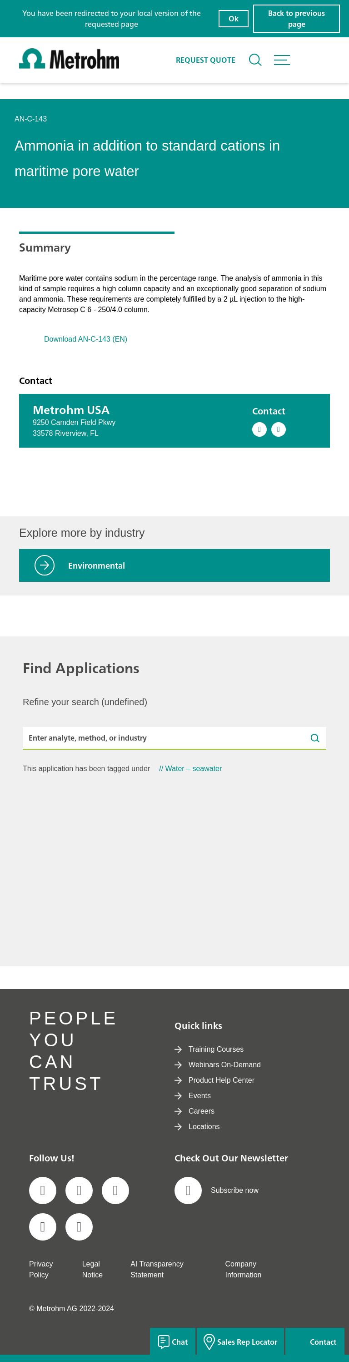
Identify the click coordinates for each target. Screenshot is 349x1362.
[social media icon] (42, 1190)
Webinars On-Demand (217, 1065)
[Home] (69, 66)
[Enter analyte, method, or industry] (174, 738)
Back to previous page (296, 18)
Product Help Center (214, 1080)
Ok (234, 18)
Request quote (205, 60)
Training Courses (209, 1049)
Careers (194, 1111)
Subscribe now (216, 1190)
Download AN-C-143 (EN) (85, 339)
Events (192, 1096)
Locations (197, 1126)
